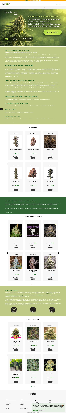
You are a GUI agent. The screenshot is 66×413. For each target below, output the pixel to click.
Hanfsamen (14, 7)
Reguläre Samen (45, 7)
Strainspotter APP (22, 404)
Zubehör (51, 7)
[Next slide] (59, 163)
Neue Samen (40, 4)
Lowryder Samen (22, 7)
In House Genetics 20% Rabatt (36, 0)
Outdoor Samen (30, 7)
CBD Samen (37, 7)
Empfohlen (46, 4)
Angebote (35, 4)
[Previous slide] (7, 163)
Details (15, 158)
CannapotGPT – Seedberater (24, 408)
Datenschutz (21, 405)
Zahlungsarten (8, 404)
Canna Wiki (52, 4)
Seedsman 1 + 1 (27, 0)
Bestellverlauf (36, 402)
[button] (31, 386)
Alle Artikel (7, 405)
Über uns (7, 401)
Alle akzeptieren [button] (35, 410)
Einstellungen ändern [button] (41, 410)
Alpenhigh (50, 402)
